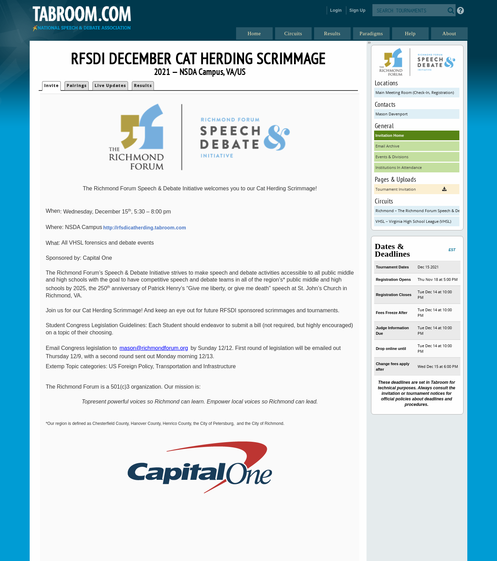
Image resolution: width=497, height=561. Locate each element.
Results (143, 85)
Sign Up (357, 10)
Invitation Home (390, 135)
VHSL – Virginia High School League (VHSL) (413, 221)
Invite (51, 85)
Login (336, 10)
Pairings (77, 85)
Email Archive (387, 146)
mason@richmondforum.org (153, 348)
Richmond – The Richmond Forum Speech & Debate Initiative (418, 210)
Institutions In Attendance (399, 167)
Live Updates (110, 85)
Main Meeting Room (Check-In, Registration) (415, 92)
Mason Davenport (392, 113)
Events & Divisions (392, 156)
